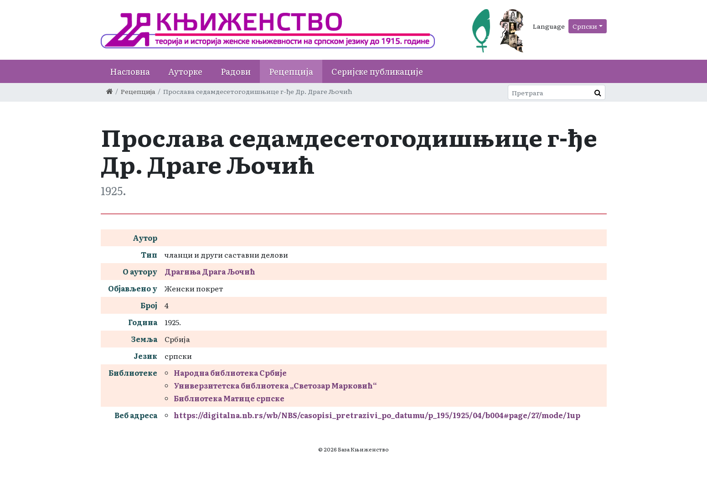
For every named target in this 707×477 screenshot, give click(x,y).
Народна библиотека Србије (230, 372)
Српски (585, 26)
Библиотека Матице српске (229, 398)
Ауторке (185, 71)
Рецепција (291, 71)
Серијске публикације (377, 71)
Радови (236, 71)
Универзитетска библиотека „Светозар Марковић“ (275, 385)
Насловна (130, 71)
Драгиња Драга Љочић (210, 271)
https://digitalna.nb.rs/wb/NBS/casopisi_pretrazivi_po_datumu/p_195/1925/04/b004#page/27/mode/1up (377, 415)
